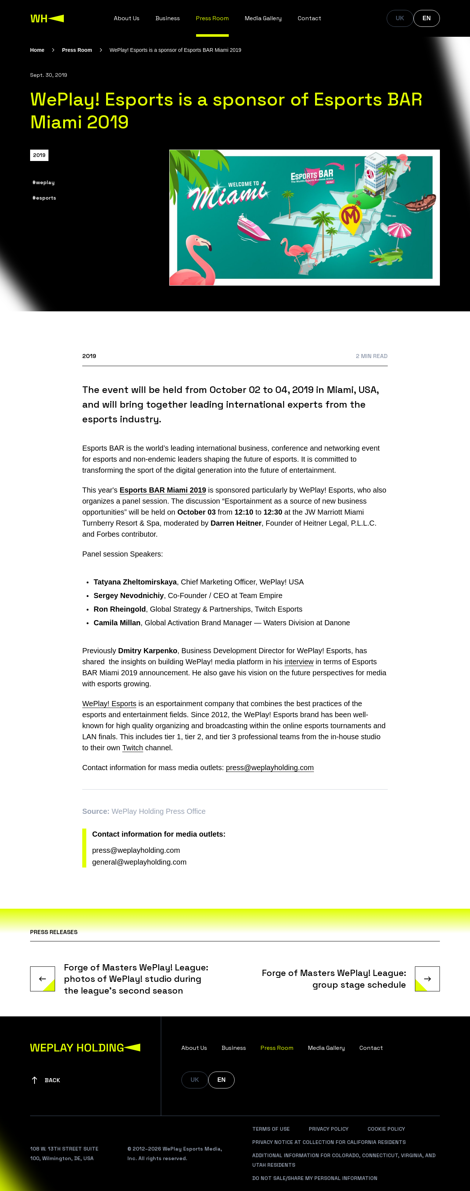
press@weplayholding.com (270, 767)
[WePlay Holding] (47, 18)
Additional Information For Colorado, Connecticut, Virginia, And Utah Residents (343, 1160)
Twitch (132, 748)
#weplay (43, 182)
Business (168, 18)
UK (400, 18)
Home (37, 50)
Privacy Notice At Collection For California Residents (329, 1142)
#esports (44, 197)
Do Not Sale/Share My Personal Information (314, 1178)
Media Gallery (263, 18)
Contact (309, 18)
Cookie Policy (386, 1129)
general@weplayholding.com (139, 862)
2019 (39, 155)
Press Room (212, 18)
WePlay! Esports (109, 704)
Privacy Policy (328, 1129)
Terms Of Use (271, 1129)
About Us (127, 18)
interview (299, 662)
